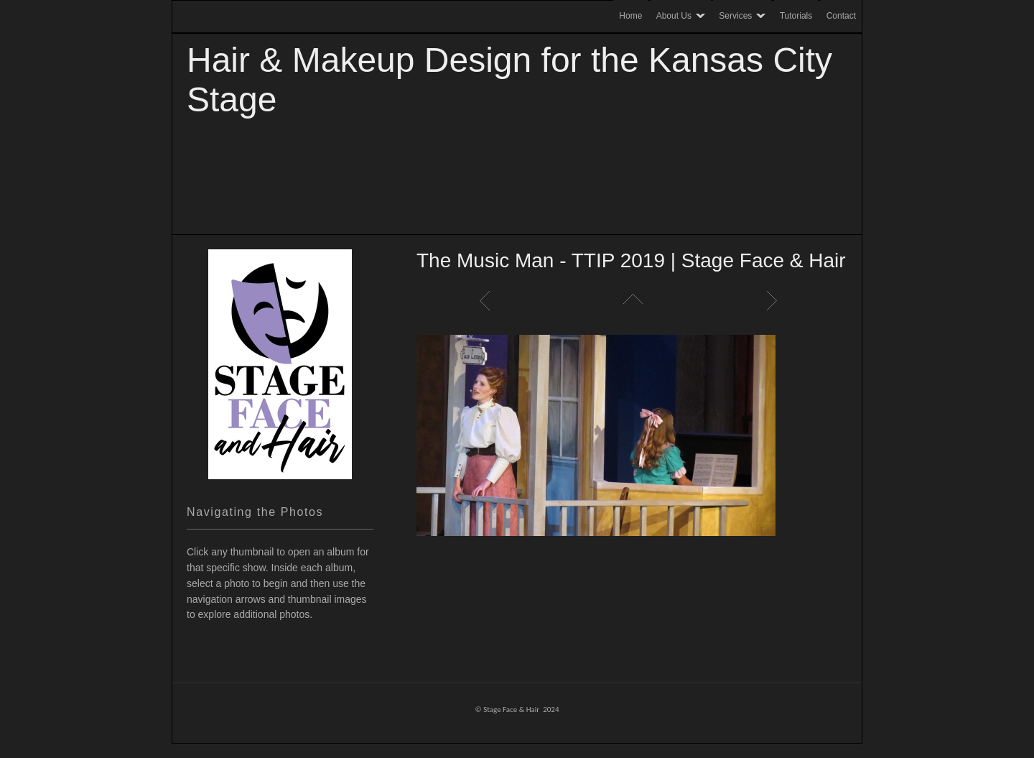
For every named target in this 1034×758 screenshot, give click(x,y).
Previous (488, 300)
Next (775, 300)
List (632, 300)
